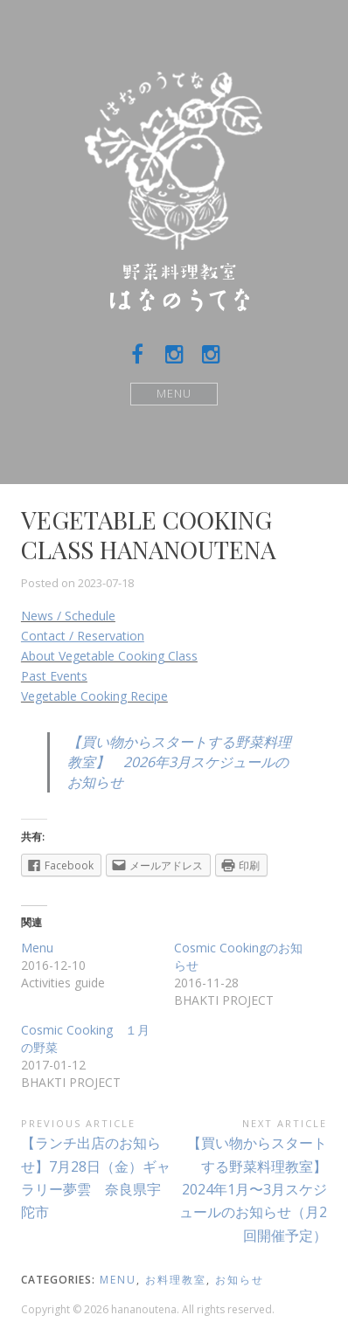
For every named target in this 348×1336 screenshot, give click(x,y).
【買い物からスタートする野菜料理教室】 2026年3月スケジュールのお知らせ (179, 762)
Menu (174, 393)
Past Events (54, 676)
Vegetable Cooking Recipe (94, 696)
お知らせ (239, 1279)
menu (118, 1279)
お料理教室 (175, 1279)
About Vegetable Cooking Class (109, 655)
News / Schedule (68, 615)
